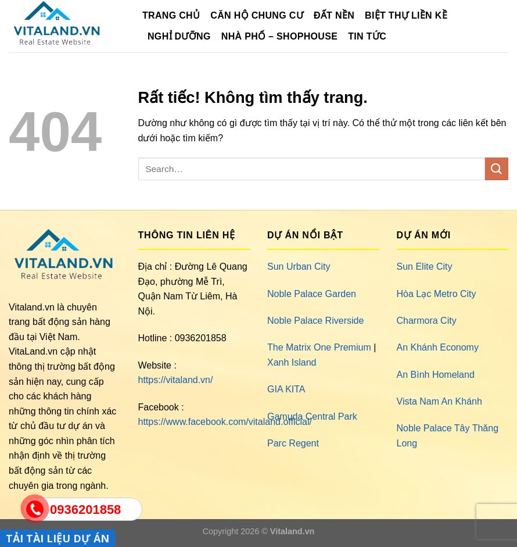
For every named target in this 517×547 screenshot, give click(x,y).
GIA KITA (286, 389)
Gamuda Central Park (312, 416)
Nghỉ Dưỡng (179, 36)
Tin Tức (367, 36)
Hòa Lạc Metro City (436, 294)
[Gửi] (496, 169)
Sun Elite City (425, 266)
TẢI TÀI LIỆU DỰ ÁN (57, 538)
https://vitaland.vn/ (175, 380)
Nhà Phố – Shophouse (279, 36)
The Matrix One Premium (319, 347)
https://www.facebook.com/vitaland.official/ (225, 422)
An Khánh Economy (438, 347)
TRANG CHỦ (171, 15)
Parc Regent (293, 443)
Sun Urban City (299, 266)
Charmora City (427, 321)
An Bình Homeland (436, 375)
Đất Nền (334, 15)
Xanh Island (292, 362)
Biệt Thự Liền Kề (406, 15)
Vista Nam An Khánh (439, 401)
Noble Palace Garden (311, 294)
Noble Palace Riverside (315, 321)
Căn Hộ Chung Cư (256, 15)
